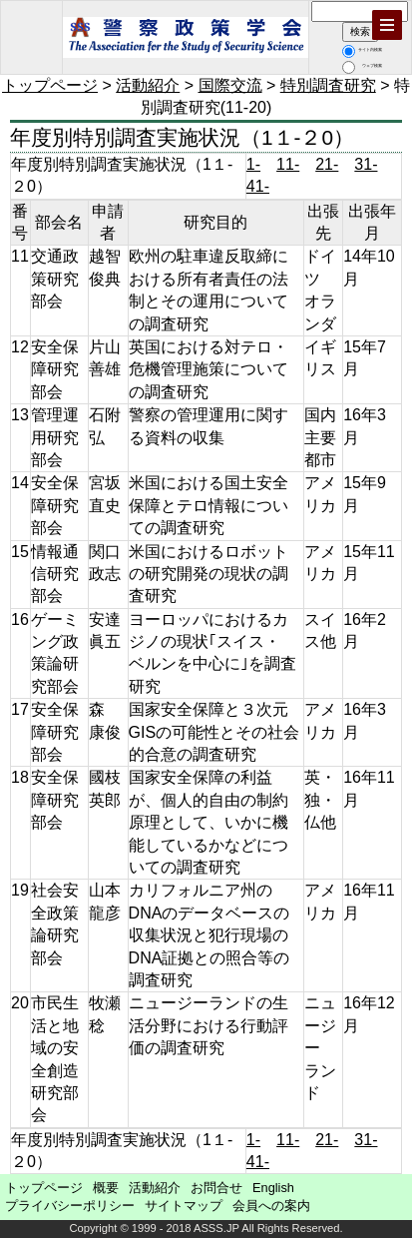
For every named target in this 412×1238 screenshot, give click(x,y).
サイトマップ (183, 1205)
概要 (106, 1187)
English (273, 1187)
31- (365, 164)
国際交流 (230, 85)
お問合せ (216, 1187)
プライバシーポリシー (70, 1205)
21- (326, 164)
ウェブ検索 (362, 65)
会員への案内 (271, 1205)
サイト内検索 (362, 49)
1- (253, 164)
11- (287, 164)
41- (257, 186)
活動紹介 (148, 85)
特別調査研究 (328, 85)
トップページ (50, 85)
